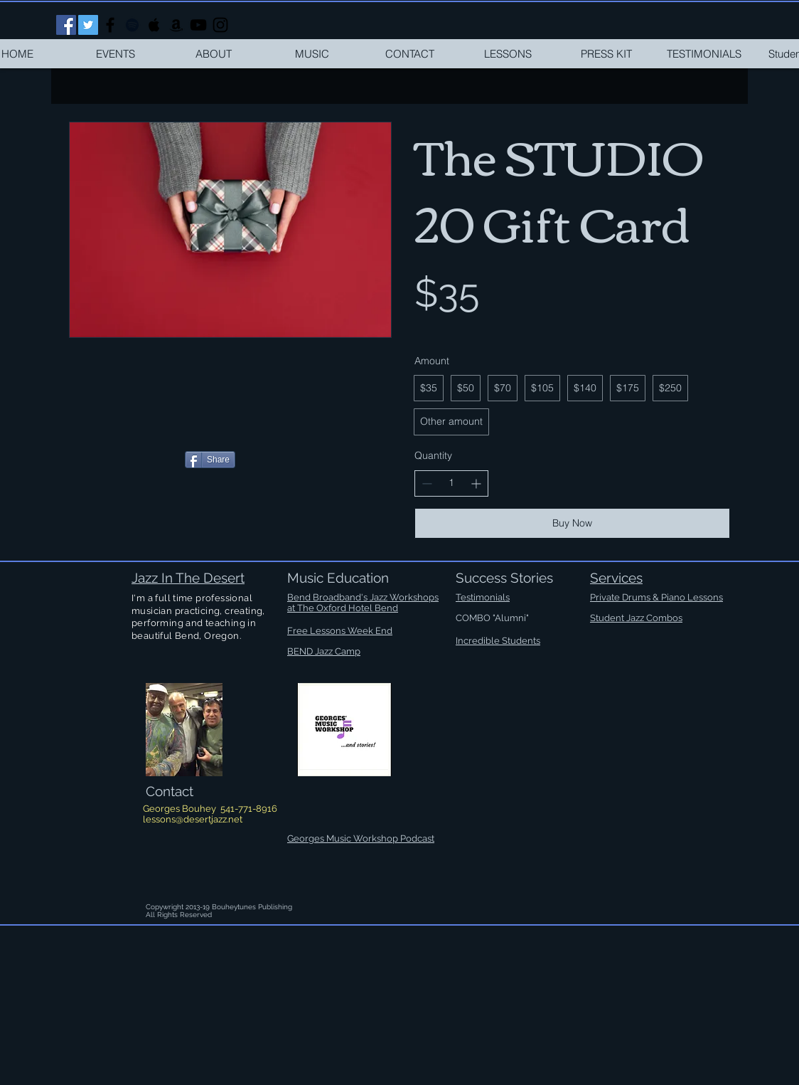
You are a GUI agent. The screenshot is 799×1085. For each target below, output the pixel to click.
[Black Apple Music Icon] (154, 25)
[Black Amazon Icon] (176, 25)
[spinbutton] (451, 483)
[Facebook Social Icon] (66, 25)
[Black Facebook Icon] (110, 25)
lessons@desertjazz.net (192, 819)
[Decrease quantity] (426, 483)
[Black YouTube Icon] (198, 25)
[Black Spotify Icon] (132, 25)
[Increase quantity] (475, 483)
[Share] (210, 459)
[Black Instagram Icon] (220, 25)
